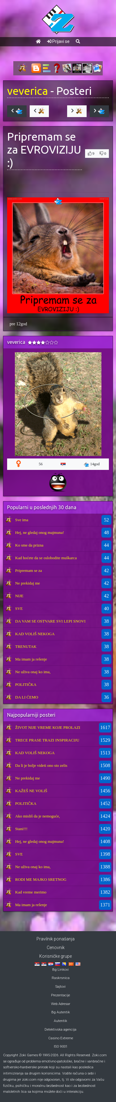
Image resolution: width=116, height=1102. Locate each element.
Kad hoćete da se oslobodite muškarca (46, 557)
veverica (27, 91)
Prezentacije (60, 995)
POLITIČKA (26, 684)
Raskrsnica (61, 978)
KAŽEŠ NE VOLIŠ (31, 790)
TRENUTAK (26, 646)
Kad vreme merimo (30, 892)
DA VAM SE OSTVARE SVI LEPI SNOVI (50, 621)
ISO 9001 (60, 1047)
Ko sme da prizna (29, 545)
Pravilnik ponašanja (56, 938)
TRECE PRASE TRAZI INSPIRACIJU (47, 740)
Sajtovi (60, 987)
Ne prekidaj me (27, 583)
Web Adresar (60, 1004)
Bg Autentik (60, 1012)
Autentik (60, 1021)
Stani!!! (21, 828)
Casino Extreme (60, 1038)
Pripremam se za (28, 570)
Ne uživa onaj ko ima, (32, 671)
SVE (19, 608)
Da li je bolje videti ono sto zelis (41, 765)
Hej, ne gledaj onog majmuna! (39, 532)
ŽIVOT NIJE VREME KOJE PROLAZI (47, 727)
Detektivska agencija (60, 1030)
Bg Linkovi (60, 970)
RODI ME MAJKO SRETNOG (41, 879)
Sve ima (21, 519)
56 (40, 464)
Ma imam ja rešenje (31, 659)
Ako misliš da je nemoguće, (37, 816)
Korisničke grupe (55, 956)
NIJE (19, 595)
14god (92, 464)
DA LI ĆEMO (26, 697)
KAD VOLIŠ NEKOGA (35, 633)
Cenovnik (56, 947)
